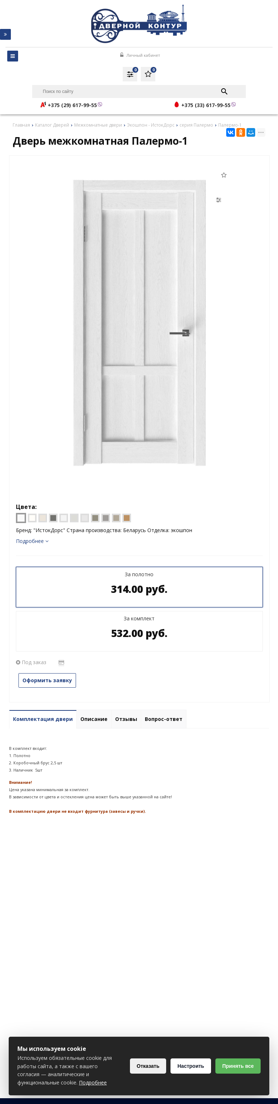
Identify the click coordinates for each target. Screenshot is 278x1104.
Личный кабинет (140, 55)
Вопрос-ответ (163, 719)
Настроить (190, 1066)
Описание (94, 719)
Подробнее (32, 541)
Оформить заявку (47, 680)
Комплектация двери (43, 719)
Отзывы (126, 719)
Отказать (148, 1066)
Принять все (238, 1066)
